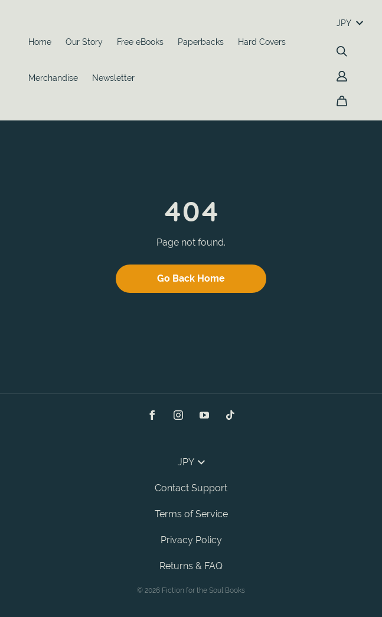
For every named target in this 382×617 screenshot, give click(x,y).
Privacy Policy (191, 540)
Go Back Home (191, 278)
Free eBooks (140, 42)
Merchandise (53, 78)
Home (39, 42)
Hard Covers (262, 42)
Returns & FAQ (191, 566)
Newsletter (113, 78)
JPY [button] (191, 462)
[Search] (342, 51)
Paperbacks (201, 42)
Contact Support (191, 488)
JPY (350, 23)
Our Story (84, 42)
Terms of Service (191, 514)
